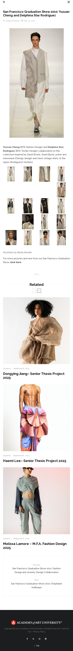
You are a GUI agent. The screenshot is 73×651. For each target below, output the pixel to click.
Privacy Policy (39, 632)
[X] (33, 639)
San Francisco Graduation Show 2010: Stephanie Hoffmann (36, 584)
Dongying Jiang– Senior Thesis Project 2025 (33, 376)
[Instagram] (39, 639)
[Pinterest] (46, 639)
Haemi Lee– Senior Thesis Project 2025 (34, 461)
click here (15, 262)
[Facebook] (27, 639)
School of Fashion (11, 21)
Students (7, 368)
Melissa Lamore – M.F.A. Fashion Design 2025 (35, 546)
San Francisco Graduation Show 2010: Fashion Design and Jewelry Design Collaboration (36, 569)
